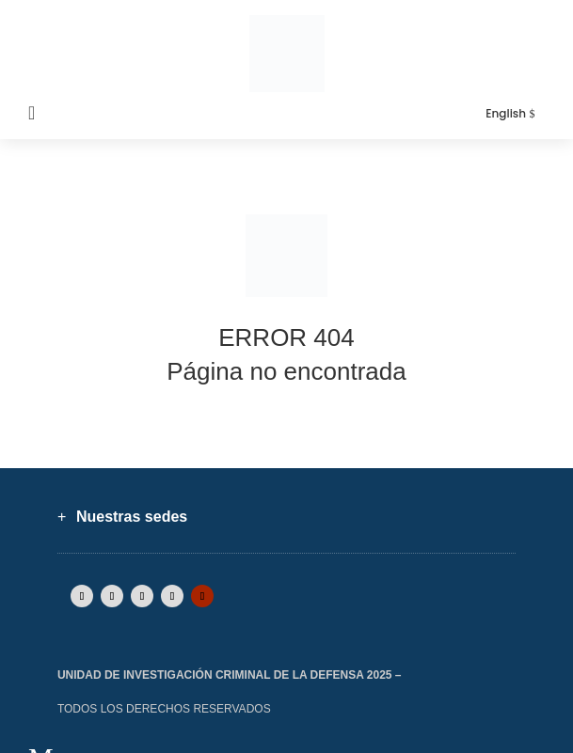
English (505, 113)
